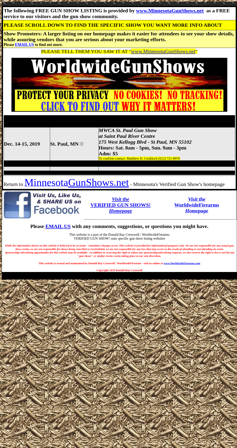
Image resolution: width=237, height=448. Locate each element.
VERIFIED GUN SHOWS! (120, 205)
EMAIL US (24, 44)
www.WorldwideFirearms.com (182, 263)
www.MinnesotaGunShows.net (170, 10)
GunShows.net (98, 182)
